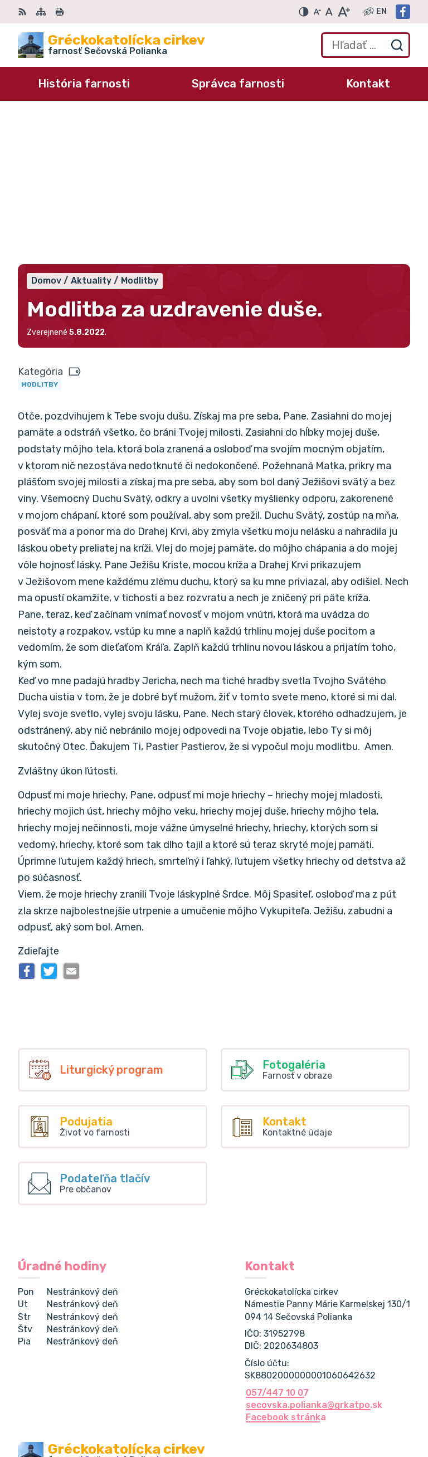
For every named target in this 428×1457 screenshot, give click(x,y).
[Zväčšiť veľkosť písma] (343, 11)
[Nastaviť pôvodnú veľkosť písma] (329, 11)
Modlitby (39, 237)
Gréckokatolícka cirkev (140, 1345)
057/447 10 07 (277, 1245)
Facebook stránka (286, 1270)
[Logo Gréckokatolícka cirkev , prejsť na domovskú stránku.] (111, 45)
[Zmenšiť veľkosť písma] (317, 11)
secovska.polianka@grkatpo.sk (314, 1258)
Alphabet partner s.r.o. (183, 1334)
